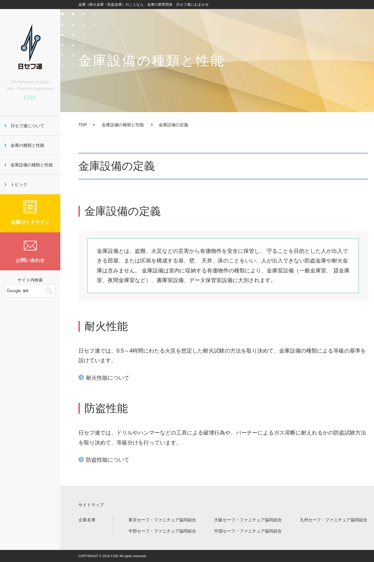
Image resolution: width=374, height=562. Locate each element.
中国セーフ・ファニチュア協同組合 (248, 531)
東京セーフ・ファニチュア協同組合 (162, 519)
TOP (82, 124)
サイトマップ (91, 504)
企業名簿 (86, 519)
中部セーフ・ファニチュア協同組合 (162, 531)
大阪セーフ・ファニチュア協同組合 (248, 519)
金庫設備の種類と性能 (123, 124)
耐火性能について (107, 378)
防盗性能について (107, 460)
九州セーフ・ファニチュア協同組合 (333, 519)
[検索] (25, 291)
